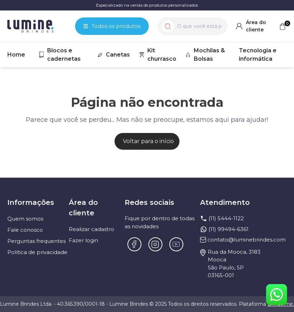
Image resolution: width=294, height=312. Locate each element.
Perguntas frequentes (36, 241)
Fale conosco (25, 229)
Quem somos (25, 218)
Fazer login (83, 240)
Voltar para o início (148, 141)
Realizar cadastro (91, 229)
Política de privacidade (37, 252)
